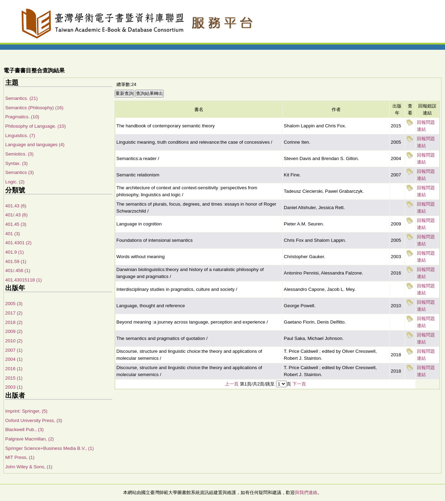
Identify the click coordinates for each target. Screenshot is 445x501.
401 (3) (12, 233)
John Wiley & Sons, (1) (28, 466)
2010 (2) (14, 340)
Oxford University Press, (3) (33, 420)
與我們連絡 (306, 492)
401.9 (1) (14, 252)
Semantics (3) (19, 172)
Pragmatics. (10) (22, 116)
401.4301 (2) (18, 242)
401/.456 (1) (17, 270)
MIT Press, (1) (19, 457)
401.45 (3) (15, 224)
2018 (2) (14, 322)
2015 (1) (14, 378)
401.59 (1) (15, 261)
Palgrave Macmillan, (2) (29, 439)
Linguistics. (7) (20, 135)
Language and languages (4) (34, 144)
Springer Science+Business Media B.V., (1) (49, 448)
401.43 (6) (15, 205)
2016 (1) (14, 368)
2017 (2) (14, 313)
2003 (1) (14, 387)
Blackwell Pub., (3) (24, 429)
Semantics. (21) (21, 98)
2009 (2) (14, 331)
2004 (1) (14, 359)
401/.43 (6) (16, 214)
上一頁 (231, 384)
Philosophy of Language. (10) (35, 126)
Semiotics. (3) (19, 154)
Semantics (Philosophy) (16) (34, 107)
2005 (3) (14, 303)
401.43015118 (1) (23, 280)
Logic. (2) (15, 181)
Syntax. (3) (16, 163)
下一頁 (299, 384)
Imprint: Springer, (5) (26, 411)
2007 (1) (14, 350)
